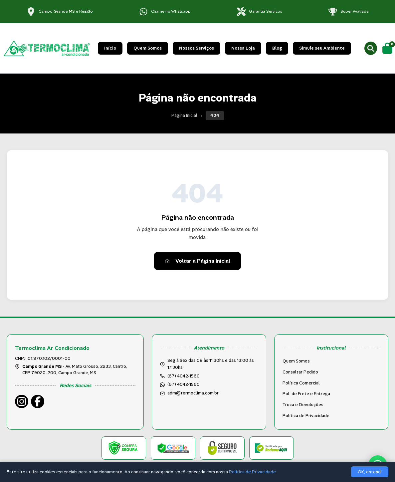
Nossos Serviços (196, 48)
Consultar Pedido (300, 372)
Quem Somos (147, 48)
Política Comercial (301, 383)
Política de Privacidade (306, 415)
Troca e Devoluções (303, 404)
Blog (277, 48)
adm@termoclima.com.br (193, 393)
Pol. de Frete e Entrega (306, 393)
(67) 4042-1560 (183, 384)
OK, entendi (370, 472)
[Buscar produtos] (370, 48)
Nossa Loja (243, 48)
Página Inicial (184, 115)
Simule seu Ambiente (322, 48)
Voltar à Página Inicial (197, 260)
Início (110, 48)
